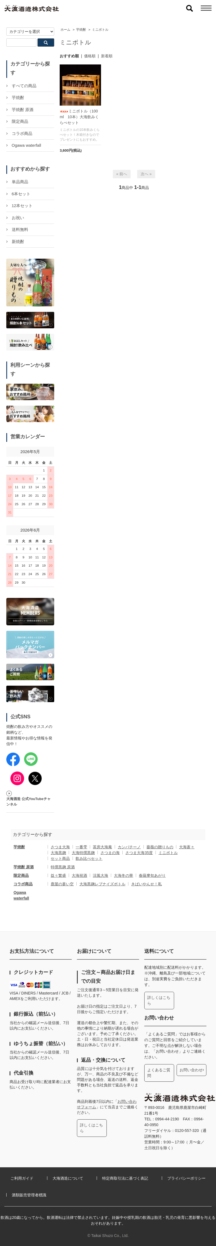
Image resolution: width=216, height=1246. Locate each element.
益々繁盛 (58, 875)
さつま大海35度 (139, 853)
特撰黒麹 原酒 (63, 867)
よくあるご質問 (158, 1073)
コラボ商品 (23, 884)
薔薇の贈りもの (159, 847)
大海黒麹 (58, 853)
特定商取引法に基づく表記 (125, 1178)
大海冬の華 (123, 875)
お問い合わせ (191, 1070)
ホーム (65, 30)
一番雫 (81, 847)
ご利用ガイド (21, 1178)
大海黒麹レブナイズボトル (102, 884)
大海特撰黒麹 (83, 853)
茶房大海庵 (102, 847)
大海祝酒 (79, 875)
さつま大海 (60, 847)
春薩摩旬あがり (152, 875)
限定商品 (21, 875)
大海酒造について (68, 1178)
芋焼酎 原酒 (23, 867)
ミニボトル (100, 30)
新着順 (107, 56)
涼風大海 (100, 875)
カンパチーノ (129, 847)
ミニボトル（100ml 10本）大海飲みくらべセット (79, 117)
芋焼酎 (81, 30)
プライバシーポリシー (186, 1178)
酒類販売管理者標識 (29, 1195)
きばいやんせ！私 (146, 884)
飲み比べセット (89, 858)
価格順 (90, 56)
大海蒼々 (186, 847)
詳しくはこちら (91, 1128)
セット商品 (60, 858)
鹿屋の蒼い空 (62, 884)
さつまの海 (110, 853)
